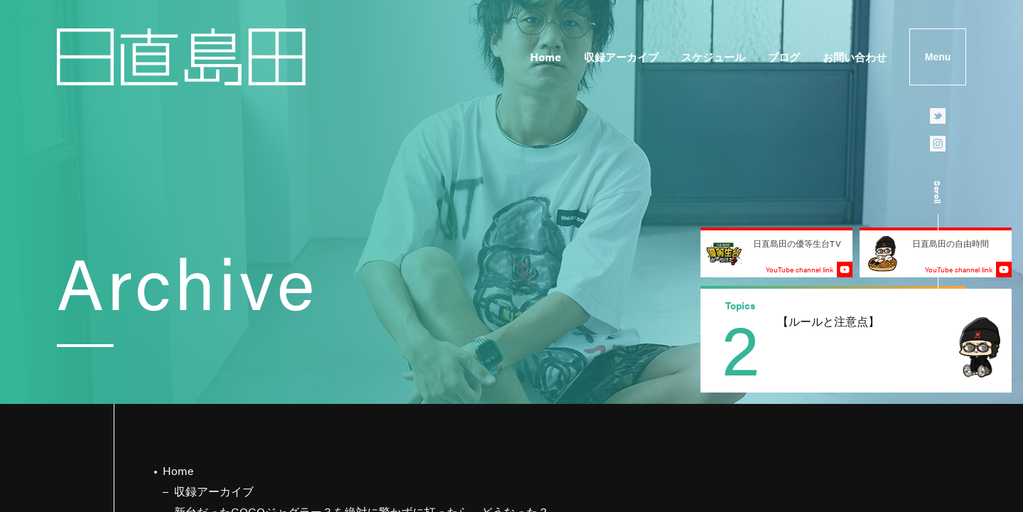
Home (545, 56)
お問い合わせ (855, 56)
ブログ (784, 56)
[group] (856, 341)
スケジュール (713, 56)
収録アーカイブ (621, 56)
